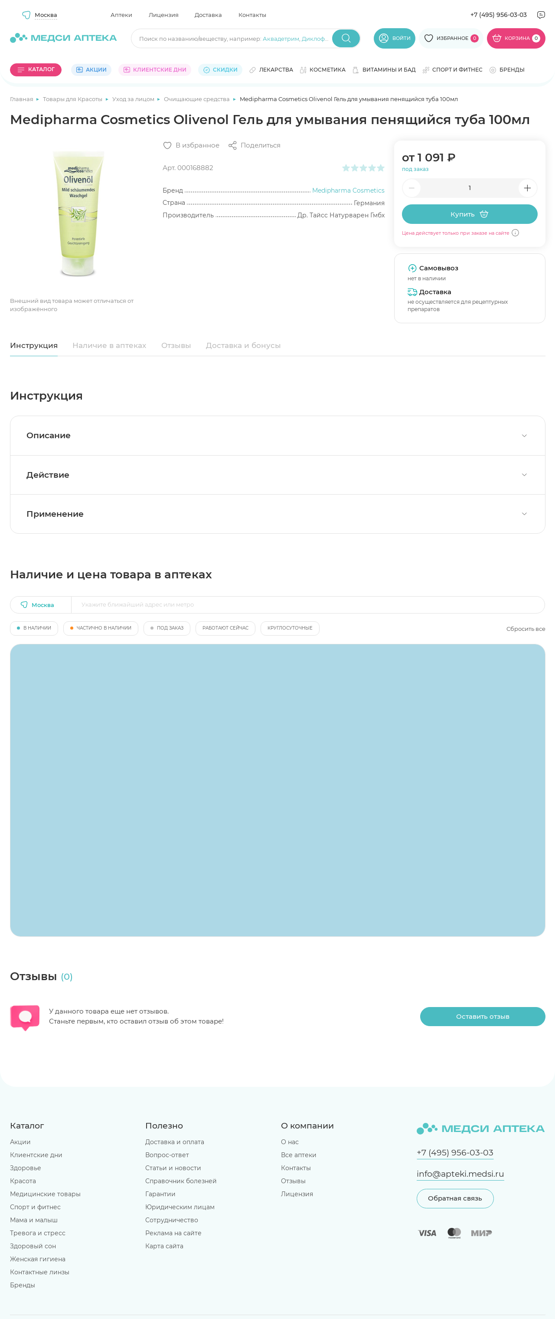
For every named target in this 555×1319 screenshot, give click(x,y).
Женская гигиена (37, 1259)
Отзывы (176, 345)
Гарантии (160, 1194)
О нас (290, 1142)
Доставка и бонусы (243, 345)
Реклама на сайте (173, 1233)
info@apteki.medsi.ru (460, 1174)
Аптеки (121, 14)
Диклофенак (320, 38)
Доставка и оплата (174, 1142)
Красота (23, 1181)
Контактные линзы (39, 1272)
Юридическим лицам (180, 1207)
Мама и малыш (34, 1220)
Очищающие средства (197, 98)
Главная (22, 98)
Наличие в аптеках (109, 345)
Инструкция (34, 345)
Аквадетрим (281, 38)
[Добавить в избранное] (191, 146)
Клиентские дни (36, 1155)
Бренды (22, 1285)
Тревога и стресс (37, 1233)
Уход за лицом (134, 98)
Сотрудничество (171, 1220)
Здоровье (25, 1168)
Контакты (252, 14)
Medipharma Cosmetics (348, 190)
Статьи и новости (173, 1168)
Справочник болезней (181, 1181)
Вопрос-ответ (167, 1155)
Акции (20, 1142)
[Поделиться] (254, 146)
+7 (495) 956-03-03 (498, 15)
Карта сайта (164, 1246)
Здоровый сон (33, 1246)
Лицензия (164, 14)
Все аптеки (299, 1155)
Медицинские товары (45, 1194)
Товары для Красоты (73, 98)
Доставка (208, 14)
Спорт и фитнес (35, 1207)
